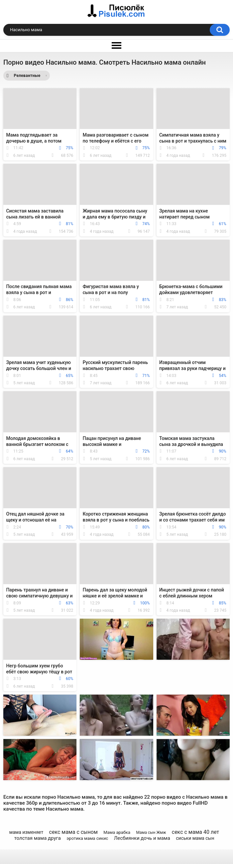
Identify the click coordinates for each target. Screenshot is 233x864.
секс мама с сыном (73, 832)
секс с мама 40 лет (195, 832)
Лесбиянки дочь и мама (142, 838)
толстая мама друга (37, 838)
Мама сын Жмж (151, 832)
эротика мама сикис (87, 838)
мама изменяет (26, 832)
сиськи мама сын (195, 838)
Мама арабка (116, 832)
